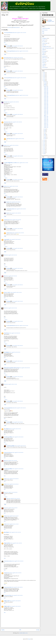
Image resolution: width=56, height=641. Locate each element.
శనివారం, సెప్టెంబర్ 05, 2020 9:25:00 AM (17, 468)
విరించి (5, 460)
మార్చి (45, 135)
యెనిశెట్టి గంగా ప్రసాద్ (6, 600)
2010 (44, 152)
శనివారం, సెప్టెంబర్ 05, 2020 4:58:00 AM (17, 90)
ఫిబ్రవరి (45, 137)
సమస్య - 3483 (46, 113)
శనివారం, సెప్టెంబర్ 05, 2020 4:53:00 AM (15, 239)
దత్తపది (43, 44)
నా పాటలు (43, 59)
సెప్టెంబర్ (45, 85)
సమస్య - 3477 (46, 123)
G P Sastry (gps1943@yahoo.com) (9, 32)
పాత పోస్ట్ (37, 629)
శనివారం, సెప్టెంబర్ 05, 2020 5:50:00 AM (17, 284)
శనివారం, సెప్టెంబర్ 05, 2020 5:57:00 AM (16, 292)
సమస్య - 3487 (46, 108)
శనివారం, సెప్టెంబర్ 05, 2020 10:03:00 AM (12, 484)
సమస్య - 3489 (46, 105)
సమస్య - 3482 (46, 116)
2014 (44, 146)
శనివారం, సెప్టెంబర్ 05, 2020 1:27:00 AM (12, 186)
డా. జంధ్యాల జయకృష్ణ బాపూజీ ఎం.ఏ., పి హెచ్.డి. (10, 162)
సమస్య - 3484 (46, 112)
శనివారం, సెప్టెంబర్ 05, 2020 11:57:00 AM (18, 232)
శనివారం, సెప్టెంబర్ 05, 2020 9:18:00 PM (15, 606)
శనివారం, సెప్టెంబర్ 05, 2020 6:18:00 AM (17, 345)
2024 (44, 75)
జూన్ (45, 131)
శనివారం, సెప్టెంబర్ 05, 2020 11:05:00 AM (11, 507)
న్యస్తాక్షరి (43, 49)
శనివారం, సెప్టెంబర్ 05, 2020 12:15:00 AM (20, 32)
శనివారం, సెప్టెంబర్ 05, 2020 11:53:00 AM (15, 572)
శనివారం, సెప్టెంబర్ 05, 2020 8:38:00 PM (15, 600)
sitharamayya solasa (9, 138)
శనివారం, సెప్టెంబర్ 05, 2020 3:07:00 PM (17, 595)
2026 (44, 72)
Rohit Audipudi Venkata (7, 57)
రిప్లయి (5, 42)
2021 (44, 79)
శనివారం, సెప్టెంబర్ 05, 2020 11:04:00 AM (14, 498)
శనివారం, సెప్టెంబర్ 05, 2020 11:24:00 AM (15, 532)
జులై (44, 130)
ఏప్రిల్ (45, 134)
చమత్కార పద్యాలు (44, 43)
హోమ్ (20, 629)
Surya (5, 492)
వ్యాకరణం (43, 65)
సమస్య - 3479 (46, 120)
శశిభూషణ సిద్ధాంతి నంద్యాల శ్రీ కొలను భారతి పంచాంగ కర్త (11, 367)
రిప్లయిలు (6, 44)
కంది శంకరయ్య (8, 90)
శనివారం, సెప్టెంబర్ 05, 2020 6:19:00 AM (17, 376)
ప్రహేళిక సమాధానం (44, 57)
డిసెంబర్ (45, 81)
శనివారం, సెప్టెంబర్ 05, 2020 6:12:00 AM (22, 95)
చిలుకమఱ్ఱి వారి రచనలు (45, 46)
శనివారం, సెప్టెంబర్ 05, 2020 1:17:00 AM (22, 162)
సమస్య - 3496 (46, 96)
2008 (44, 153)
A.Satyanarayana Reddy (7, 587)
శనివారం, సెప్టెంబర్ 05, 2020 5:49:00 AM (17, 268)
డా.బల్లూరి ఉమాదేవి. (6, 239)
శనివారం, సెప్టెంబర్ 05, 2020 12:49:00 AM (12, 145)
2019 (44, 140)
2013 (44, 148)
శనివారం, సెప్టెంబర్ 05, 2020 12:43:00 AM (20, 77)
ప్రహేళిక (43, 54)
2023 (44, 76)
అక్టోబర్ (45, 84)
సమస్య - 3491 (46, 103)
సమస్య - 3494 (46, 99)
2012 (44, 149)
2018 (44, 141)
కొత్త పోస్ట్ (3, 629)
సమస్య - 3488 (46, 107)
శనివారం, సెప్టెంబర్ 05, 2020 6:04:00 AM (24, 367)
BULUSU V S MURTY (7, 292)
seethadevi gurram (7, 219)
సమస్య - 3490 (46, 104)
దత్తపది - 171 (46, 115)
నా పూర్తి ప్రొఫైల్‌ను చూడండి (50, 21)
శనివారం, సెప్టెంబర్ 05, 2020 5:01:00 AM (17, 133)
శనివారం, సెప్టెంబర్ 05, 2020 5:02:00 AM (17, 179)
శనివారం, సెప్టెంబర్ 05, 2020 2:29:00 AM (15, 219)
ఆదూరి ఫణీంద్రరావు (6, 352)
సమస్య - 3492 (46, 101)
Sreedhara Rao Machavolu (8, 452)
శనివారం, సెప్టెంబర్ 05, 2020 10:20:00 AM (11, 492)
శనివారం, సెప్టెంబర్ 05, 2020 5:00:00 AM (17, 114)
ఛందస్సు (43, 62)
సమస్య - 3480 (46, 119)
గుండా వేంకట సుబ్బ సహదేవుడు (10, 445)
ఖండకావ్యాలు (44, 56)
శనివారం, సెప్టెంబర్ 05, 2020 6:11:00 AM (18, 138)
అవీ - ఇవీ (43, 41)
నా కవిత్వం (43, 64)
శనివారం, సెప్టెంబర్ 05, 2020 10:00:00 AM (12, 478)
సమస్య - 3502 (46, 88)
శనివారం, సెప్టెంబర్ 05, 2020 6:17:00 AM (17, 301)
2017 (44, 142)
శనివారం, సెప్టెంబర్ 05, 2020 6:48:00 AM (17, 452)
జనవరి (45, 138)
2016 (44, 144)
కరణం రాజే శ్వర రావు (7, 428)
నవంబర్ (45, 83)
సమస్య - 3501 (46, 89)
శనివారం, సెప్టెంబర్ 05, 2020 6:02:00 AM (14, 352)
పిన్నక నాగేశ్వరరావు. (6, 532)
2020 (44, 80)
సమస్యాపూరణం (44, 38)
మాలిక (43, 33)
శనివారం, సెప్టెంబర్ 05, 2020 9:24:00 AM (22, 325)
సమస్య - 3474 (46, 127)
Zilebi (5, 384)
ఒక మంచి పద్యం (44, 67)
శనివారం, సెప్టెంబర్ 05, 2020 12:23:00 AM (17, 57)
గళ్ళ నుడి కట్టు (44, 51)
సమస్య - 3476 (46, 124)
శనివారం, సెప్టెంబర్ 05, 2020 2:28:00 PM (17, 587)
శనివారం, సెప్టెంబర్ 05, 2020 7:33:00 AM (11, 460)
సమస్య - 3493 (46, 100)
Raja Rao (5, 145)
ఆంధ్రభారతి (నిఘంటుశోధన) (46, 28)
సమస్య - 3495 (46, 97)
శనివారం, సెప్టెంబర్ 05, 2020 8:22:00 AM (20, 445)
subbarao (5, 478)
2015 (44, 145)
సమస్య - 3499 (46, 92)
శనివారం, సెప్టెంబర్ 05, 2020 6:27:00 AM (15, 428)
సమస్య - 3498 (46, 93)
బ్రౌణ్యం (43, 31)
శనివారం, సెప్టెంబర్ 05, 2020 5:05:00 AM (17, 228)
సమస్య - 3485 (46, 111)
